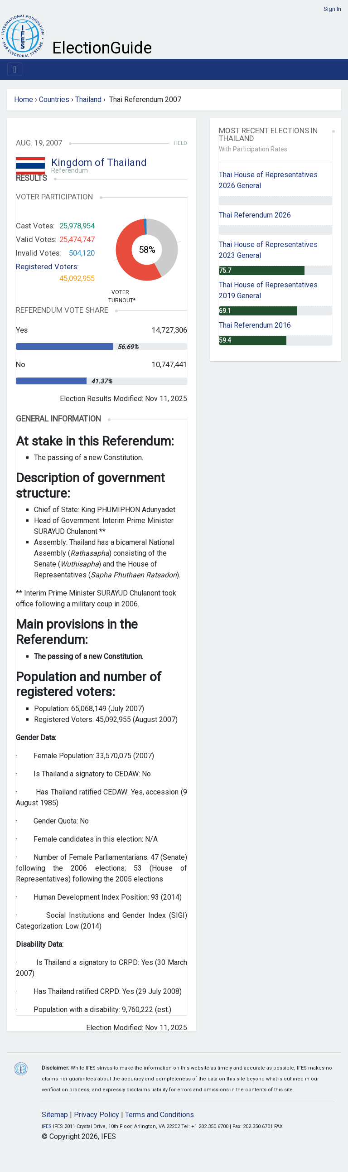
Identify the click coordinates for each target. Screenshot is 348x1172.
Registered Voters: (47, 266)
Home (23, 99)
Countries (54, 99)
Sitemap (55, 1114)
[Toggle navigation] (14, 69)
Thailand (88, 99)
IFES (47, 1126)
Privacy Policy (96, 1114)
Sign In (332, 8)
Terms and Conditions (159, 1114)
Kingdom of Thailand (99, 162)
